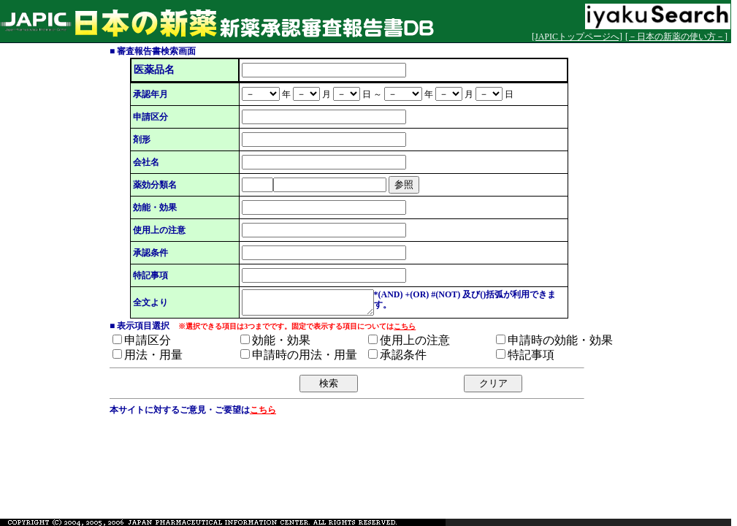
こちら (405, 331)
